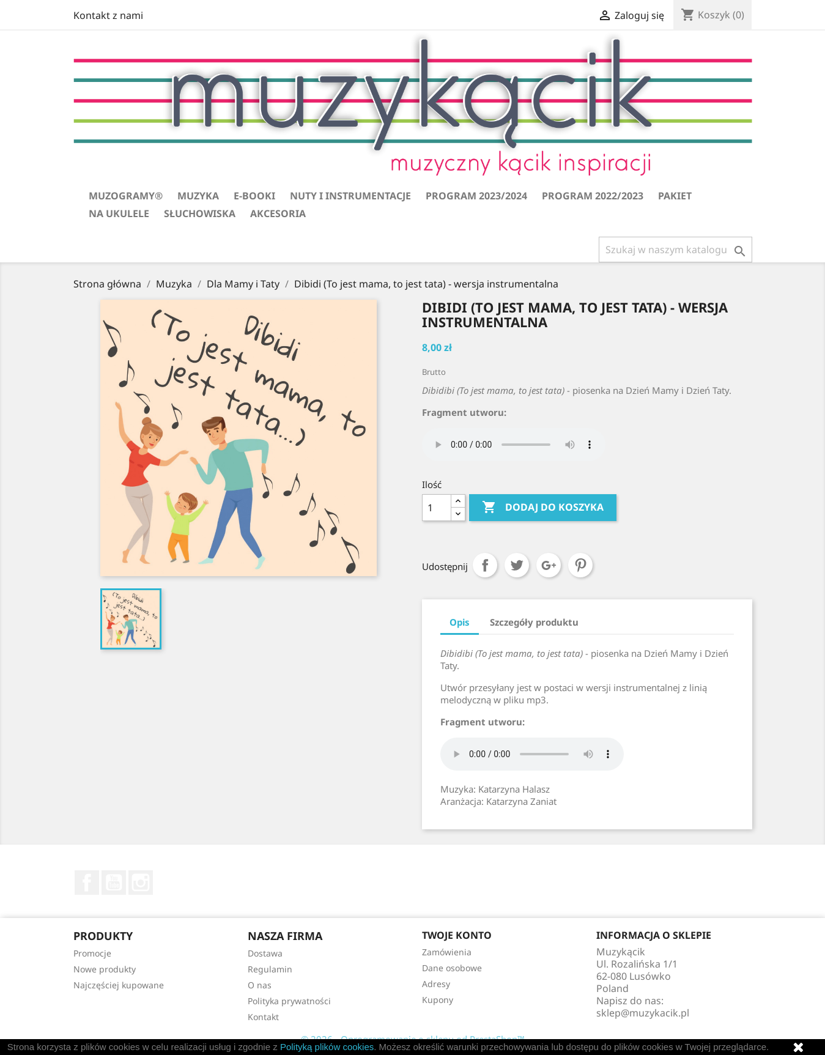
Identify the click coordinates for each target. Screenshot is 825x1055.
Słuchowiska (199, 213)
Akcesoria (278, 213)
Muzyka (198, 195)
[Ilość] (436, 507)
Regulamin (270, 969)
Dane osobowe (452, 968)
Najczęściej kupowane (118, 985)
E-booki (254, 195)
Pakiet (675, 195)
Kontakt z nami (108, 15)
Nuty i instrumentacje (350, 195)
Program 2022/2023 (592, 195)
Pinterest (580, 565)
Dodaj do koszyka (543, 508)
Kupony (437, 999)
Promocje (92, 953)
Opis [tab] (459, 622)
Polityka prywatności (289, 1001)
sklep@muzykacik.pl (642, 1013)
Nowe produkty (104, 969)
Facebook (87, 882)
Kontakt (263, 1017)
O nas (260, 985)
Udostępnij (485, 565)
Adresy (436, 984)
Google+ (548, 565)
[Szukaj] (675, 249)
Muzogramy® (126, 195)
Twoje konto (457, 935)
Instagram (140, 882)
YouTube (114, 882)
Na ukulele (119, 213)
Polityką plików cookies (327, 1047)
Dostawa (265, 953)
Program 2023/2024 (476, 195)
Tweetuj (517, 565)
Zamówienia (447, 952)
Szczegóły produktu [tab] (534, 622)
